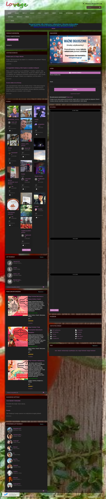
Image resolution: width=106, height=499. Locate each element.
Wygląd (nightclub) (50, 497)
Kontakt (8, 497)
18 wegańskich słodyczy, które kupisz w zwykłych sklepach (22, 68)
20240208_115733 (13, 119)
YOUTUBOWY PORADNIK (13, 400)
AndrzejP (16, 441)
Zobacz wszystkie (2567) (13, 287)
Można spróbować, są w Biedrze (13, 182)
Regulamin (19, 497)
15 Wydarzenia (55, 338)
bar (56, 350)
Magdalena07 (17, 428)
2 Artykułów (79, 330)
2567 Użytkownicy (56, 330)
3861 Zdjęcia (80, 336)
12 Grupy (79, 334)
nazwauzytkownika (18, 434)
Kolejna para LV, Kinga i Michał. (15, 56)
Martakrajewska (18, 280)
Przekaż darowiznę (13, 39)
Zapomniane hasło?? (75, 93)
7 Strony (54, 334)
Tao (12, 186)
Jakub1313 (16, 261)
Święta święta (39, 176)
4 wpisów (54, 336)
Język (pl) (42, 497)
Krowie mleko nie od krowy (13, 82)
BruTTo (15, 459)
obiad (59, 350)
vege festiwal (82, 350)
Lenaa (15, 267)
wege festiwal (91, 350)
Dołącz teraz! (70, 97)
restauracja (65, 350)
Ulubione (37, 497)
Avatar (36, 119)
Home (7, 20)
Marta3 (15, 447)
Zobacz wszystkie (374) (13, 491)
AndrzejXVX (16, 484)
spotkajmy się (73, 350)
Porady (8, 410)
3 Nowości (79, 338)
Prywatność (13, 497)
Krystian (40, 209)
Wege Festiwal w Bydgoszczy (36, 360)
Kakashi (15, 465)
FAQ (24, 497)
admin (31, 323)
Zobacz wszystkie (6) (12, 392)
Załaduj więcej (26, 250)
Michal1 (15, 477)
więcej (53, 28)
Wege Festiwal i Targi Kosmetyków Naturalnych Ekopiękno (35, 329)
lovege (37, 206)
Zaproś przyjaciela (30, 497)
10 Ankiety (79, 332)
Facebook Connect (75, 73)
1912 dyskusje (55, 332)
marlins (15, 471)
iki (13, 453)
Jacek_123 (14, 122)
